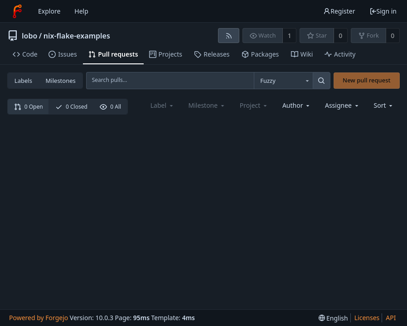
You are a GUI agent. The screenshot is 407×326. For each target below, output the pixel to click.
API (391, 317)
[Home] (17, 11)
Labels (23, 81)
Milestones (61, 81)
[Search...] (321, 80)
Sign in (383, 11)
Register (339, 11)
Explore (49, 11)
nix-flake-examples (77, 35)
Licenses (367, 317)
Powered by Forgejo (38, 317)
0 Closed (71, 106)
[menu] (384, 105)
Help (81, 11)
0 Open (28, 106)
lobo (29, 35)
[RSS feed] (228, 35)
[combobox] (283, 80)
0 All (110, 106)
